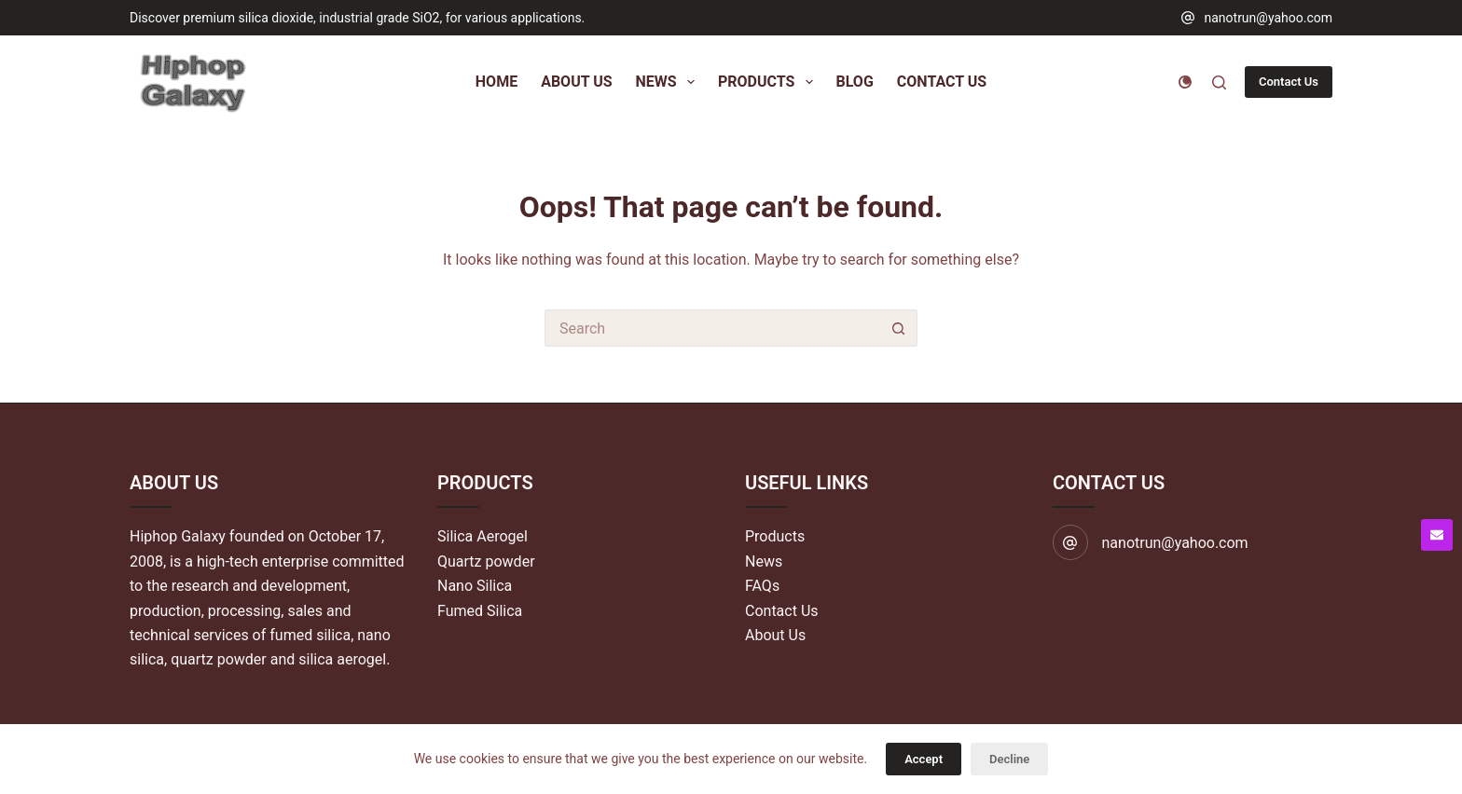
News (763, 561)
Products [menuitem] (769, 82)
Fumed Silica (479, 611)
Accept (923, 759)
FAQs (762, 586)
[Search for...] (712, 328)
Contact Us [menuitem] (941, 81)
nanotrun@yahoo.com (1268, 17)
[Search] (1219, 82)
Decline (1009, 759)
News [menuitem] (669, 82)
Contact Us (1288, 82)
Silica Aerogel (482, 536)
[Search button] (898, 328)
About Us (775, 635)
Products (775, 536)
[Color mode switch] (1185, 82)
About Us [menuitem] (576, 81)
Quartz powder (486, 561)
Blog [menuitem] (855, 81)
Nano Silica (474, 586)
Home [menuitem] (496, 81)
